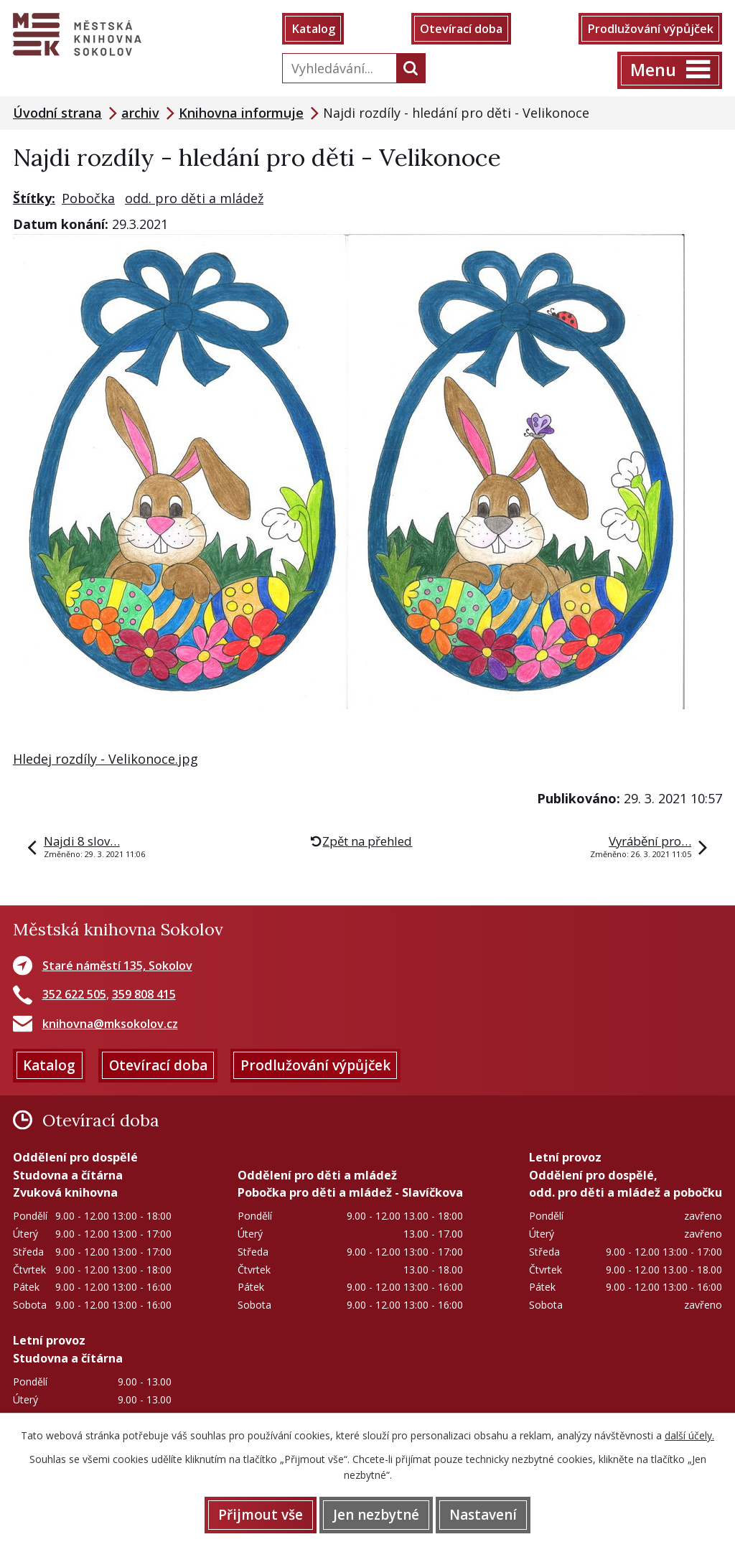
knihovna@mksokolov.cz (110, 1024)
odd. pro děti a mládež (194, 198)
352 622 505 (74, 994)
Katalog (313, 29)
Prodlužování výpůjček (650, 29)
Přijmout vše (260, 1514)
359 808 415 (144, 994)
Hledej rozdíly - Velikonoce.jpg (105, 758)
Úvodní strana (57, 112)
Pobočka (88, 198)
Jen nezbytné (376, 1514)
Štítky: (34, 198)
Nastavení (483, 1514)
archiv (140, 112)
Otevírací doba (461, 29)
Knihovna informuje (241, 112)
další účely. (689, 1435)
